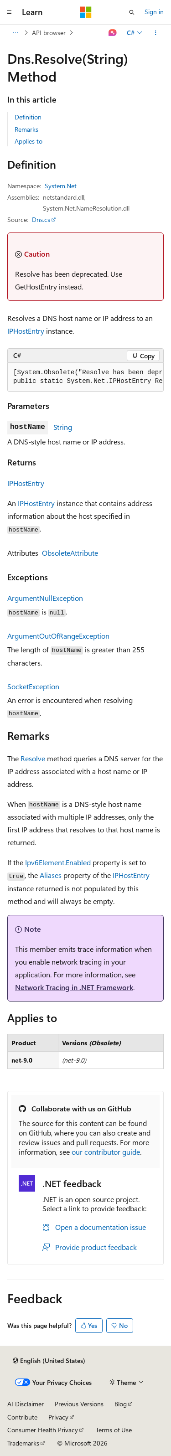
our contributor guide (106, 1152)
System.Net (61, 185)
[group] (85, 377)
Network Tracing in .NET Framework (74, 987)
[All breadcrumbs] (15, 33)
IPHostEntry (25, 331)
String (62, 427)
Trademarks (23, 1443)
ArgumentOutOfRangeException (58, 635)
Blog (120, 1403)
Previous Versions (79, 1403)
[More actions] (156, 33)
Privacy (58, 1417)
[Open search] (132, 12)
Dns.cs (41, 219)
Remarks (26, 129)
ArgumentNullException (45, 598)
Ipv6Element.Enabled (58, 862)
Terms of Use (114, 1429)
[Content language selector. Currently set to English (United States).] (49, 1360)
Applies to (28, 141)
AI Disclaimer (25, 1403)
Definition (28, 117)
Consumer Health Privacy (42, 1429)
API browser (49, 32)
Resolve (33, 758)
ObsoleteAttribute (70, 553)
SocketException (33, 686)
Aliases (51, 875)
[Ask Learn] (113, 33)
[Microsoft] (86, 12)
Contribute (22, 1417)
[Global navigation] (9, 12)
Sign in (154, 11)
